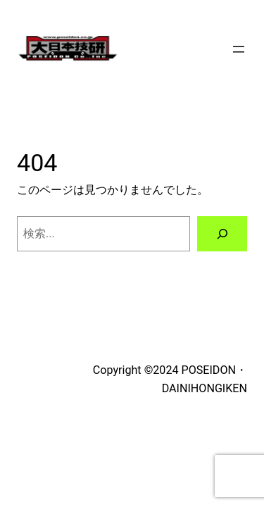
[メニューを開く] (238, 49)
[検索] (222, 233)
